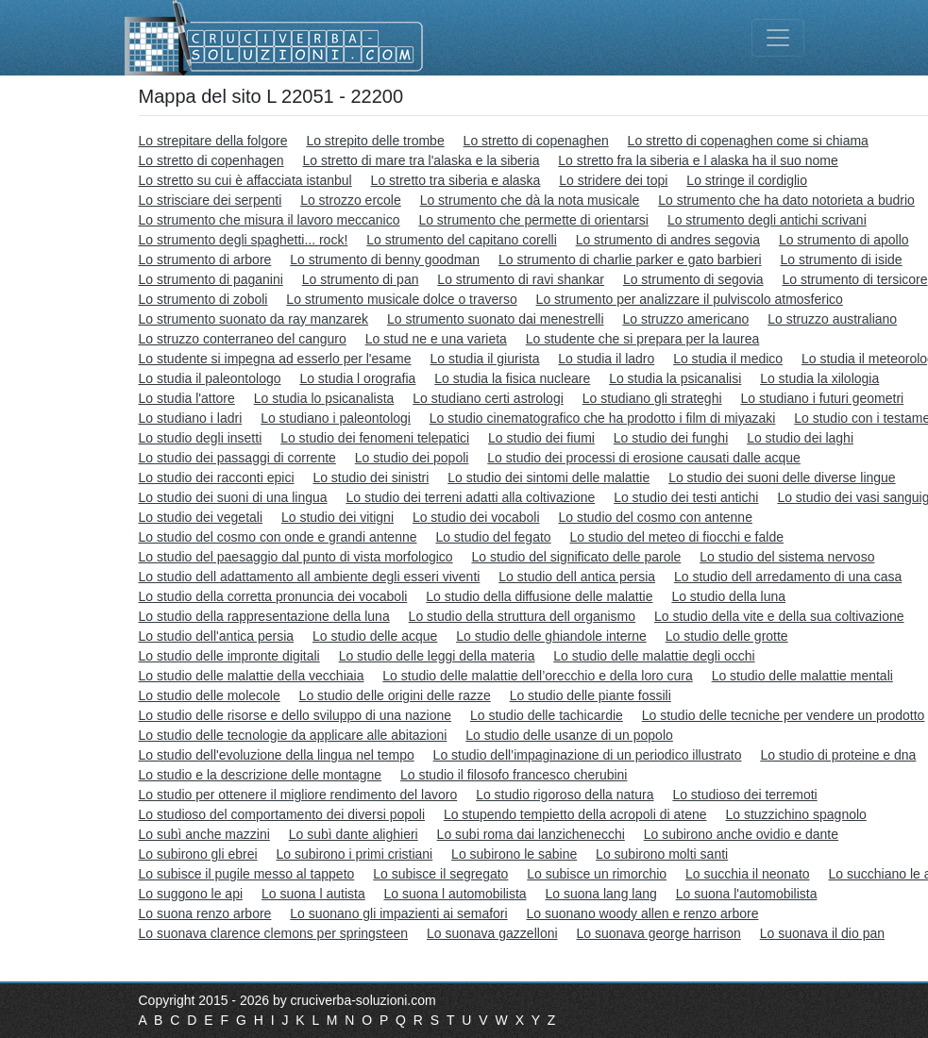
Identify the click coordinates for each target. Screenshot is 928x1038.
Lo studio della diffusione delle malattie (539, 596)
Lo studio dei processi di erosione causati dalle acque (644, 457)
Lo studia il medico (728, 358)
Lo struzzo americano (685, 318)
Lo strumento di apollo (844, 239)
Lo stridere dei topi (613, 180)
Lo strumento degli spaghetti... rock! (243, 239)
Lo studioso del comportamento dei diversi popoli (282, 814)
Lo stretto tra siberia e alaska (456, 180)
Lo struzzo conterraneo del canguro (242, 338)
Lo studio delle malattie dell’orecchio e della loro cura (537, 675)
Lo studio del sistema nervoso (787, 556)
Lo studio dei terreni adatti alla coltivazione (470, 497)
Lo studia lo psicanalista (324, 398)
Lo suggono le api (191, 893)
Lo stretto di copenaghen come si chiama (748, 140)
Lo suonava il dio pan (822, 933)
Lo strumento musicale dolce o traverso (401, 299)
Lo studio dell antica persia (576, 576)
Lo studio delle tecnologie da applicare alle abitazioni (293, 735)
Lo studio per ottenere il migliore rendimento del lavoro (298, 794)
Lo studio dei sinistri (370, 477)
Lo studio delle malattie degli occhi (653, 655)
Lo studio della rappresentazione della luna (264, 616)
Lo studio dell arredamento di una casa (788, 576)
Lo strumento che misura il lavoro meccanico (269, 219)
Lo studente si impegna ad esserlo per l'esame (275, 358)
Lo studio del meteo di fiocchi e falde (677, 536)
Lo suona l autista (313, 893)
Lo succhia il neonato (747, 873)
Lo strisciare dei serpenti (210, 200)
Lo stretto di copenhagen (211, 160)
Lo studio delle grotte (727, 636)
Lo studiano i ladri (191, 418)
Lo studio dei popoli (412, 457)
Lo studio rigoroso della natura (564, 794)
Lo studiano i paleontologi (336, 418)
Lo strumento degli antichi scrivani (767, 219)
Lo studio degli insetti (200, 437)
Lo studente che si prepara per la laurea (643, 338)
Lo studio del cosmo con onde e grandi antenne (278, 536)
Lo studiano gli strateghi (652, 398)
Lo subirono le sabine (514, 854)
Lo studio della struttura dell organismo (522, 616)
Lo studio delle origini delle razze (395, 695)
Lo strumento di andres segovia (668, 239)
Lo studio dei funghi (671, 437)
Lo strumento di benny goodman (385, 259)
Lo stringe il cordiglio (746, 180)
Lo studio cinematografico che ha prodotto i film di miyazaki (603, 418)
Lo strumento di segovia (693, 279)
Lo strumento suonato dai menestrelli (495, 318)
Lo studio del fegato (492, 536)
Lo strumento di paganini (211, 279)
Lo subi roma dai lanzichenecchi (531, 834)
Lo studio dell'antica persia (217, 636)
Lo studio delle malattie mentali (802, 675)
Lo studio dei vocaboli (476, 517)
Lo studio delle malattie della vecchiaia (251, 675)
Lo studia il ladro (606, 358)
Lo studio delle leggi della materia (437, 655)
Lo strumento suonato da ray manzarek (254, 318)
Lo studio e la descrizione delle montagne (260, 774)
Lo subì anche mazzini (204, 834)
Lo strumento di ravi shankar (520, 279)
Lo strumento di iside (841, 259)
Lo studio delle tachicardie (546, 715)
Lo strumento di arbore (205, 259)
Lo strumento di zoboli (203, 299)
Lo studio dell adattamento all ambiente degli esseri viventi (310, 576)
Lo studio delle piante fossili (590, 695)
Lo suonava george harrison (658, 933)
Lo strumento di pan (360, 279)
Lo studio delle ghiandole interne (551, 636)
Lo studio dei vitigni (337, 517)
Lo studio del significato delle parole (577, 556)
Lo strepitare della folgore (213, 140)
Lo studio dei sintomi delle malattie (548, 477)
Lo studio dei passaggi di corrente (237, 457)
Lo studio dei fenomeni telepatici (374, 437)
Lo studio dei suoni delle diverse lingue (782, 477)
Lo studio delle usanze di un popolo (569, 735)
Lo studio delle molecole (209, 695)
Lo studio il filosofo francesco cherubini (513, 774)
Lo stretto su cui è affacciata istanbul (245, 180)
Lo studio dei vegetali (201, 517)
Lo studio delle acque (374, 636)
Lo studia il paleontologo (210, 378)
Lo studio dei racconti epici (217, 477)
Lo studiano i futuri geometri (821, 398)
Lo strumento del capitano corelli (461, 239)
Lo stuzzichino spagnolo (795, 814)
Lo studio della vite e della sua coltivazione (779, 616)
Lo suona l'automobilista (747, 893)
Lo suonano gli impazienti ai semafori (398, 913)
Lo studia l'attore (187, 398)
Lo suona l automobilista (455, 893)
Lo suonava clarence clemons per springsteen (274, 933)
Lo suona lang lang (600, 893)
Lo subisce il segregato (440, 873)
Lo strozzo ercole (350, 200)
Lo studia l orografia (357, 378)
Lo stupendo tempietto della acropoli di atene (575, 814)
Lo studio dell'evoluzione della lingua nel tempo (276, 754)
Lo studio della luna (728, 596)
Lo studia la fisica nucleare (512, 378)
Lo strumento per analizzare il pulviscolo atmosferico (689, 299)
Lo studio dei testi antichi (686, 497)
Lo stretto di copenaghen (536, 140)
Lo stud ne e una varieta (436, 338)
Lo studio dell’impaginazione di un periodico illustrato (587, 754)
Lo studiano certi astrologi (488, 398)
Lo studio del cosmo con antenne (654, 517)
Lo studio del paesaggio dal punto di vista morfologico (296, 556)
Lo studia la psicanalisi (675, 378)
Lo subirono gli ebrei (198, 854)
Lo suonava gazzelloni (492, 933)
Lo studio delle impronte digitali (229, 655)
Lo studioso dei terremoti (744, 794)
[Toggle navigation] (777, 38)
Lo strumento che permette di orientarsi (533, 219)
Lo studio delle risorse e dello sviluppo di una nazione (295, 715)
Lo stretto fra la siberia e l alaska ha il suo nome (698, 160)
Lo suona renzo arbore (205, 913)
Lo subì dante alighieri (353, 834)
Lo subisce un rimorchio (596, 873)
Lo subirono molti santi (662, 854)
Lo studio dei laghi (800, 437)
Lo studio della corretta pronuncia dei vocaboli (273, 596)
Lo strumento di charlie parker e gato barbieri (630, 259)
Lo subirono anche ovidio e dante (741, 834)
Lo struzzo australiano (832, 318)
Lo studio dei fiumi (541, 437)
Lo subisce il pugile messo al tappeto (247, 873)
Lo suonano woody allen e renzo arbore (643, 913)
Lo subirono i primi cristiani (354, 854)
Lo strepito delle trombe (375, 140)
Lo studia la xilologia (819, 378)
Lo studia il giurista (484, 358)
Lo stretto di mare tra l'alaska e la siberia (421, 160)
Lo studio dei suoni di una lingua (233, 497)
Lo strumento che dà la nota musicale (530, 200)
